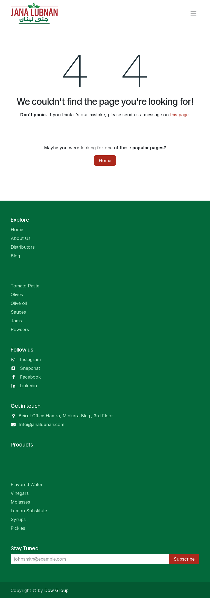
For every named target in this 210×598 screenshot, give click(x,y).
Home (105, 160)
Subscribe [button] (184, 559)
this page (179, 114)
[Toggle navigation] (193, 13)
